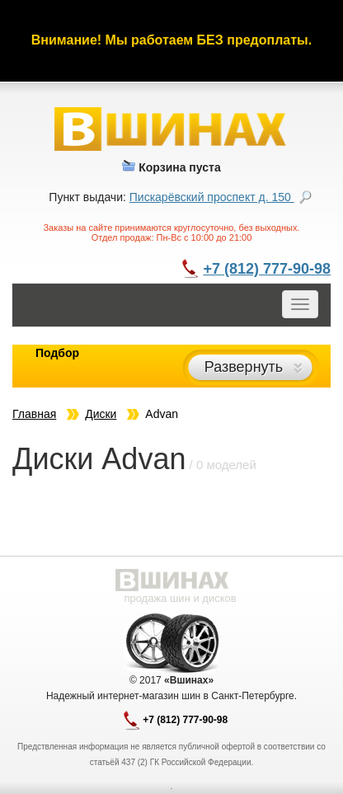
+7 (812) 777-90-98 (267, 269)
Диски (100, 413)
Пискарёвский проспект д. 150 (211, 197)
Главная (34, 413)
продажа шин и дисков (180, 598)
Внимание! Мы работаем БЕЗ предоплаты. (171, 40)
